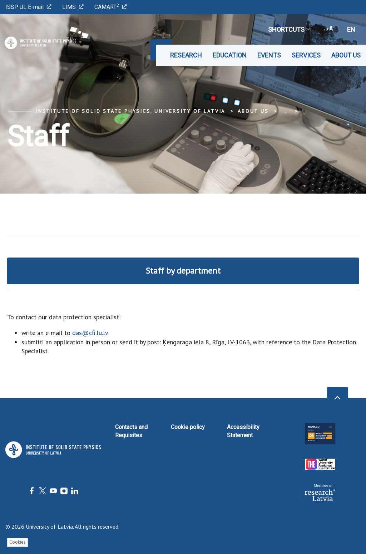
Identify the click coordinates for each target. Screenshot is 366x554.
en (351, 29)
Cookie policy (188, 427)
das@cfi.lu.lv (90, 333)
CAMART (110, 6)
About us (346, 55)
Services (306, 55)
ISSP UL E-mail (28, 7)
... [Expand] (285, 111)
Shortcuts (289, 29)
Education (230, 55)
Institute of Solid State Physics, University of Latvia (130, 111)
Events (269, 55)
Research (186, 55)
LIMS (73, 7)
